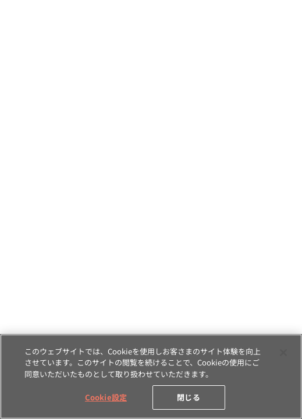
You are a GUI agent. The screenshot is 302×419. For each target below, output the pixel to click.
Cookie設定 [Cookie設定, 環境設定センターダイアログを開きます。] (106, 397)
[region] (151, 376)
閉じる (188, 397)
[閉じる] (283, 352)
